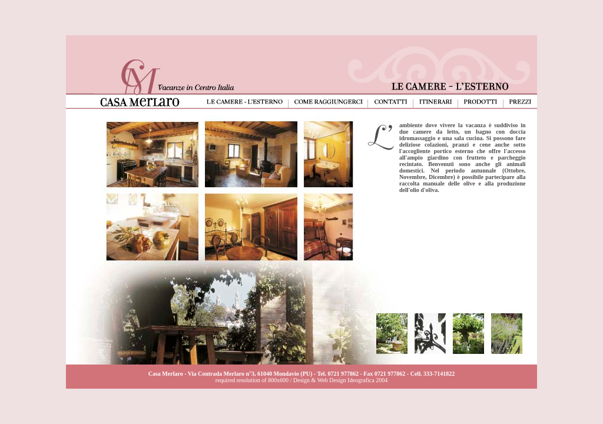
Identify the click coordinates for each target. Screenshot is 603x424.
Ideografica (361, 380)
